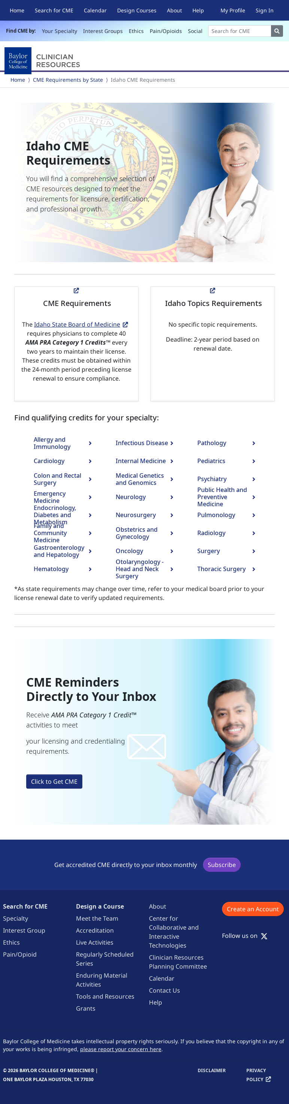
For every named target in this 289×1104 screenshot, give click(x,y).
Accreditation (95, 930)
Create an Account (253, 909)
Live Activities (94, 942)
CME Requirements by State (68, 79)
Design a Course (100, 906)
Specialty (15, 918)
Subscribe (222, 865)
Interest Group (24, 930)
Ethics (136, 30)
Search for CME (54, 10)
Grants (85, 1008)
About (174, 10)
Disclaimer (212, 1070)
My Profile (232, 10)
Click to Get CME (54, 781)
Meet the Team (97, 918)
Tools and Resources (105, 996)
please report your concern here (120, 1049)
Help (198, 10)
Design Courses (136, 10)
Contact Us (164, 990)
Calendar (95, 10)
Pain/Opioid (20, 954)
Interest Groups (103, 30)
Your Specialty (59, 30)
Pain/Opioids (166, 30)
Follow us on (245, 936)
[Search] (239, 31)
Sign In (265, 10)
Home (17, 10)
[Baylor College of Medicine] (43, 60)
